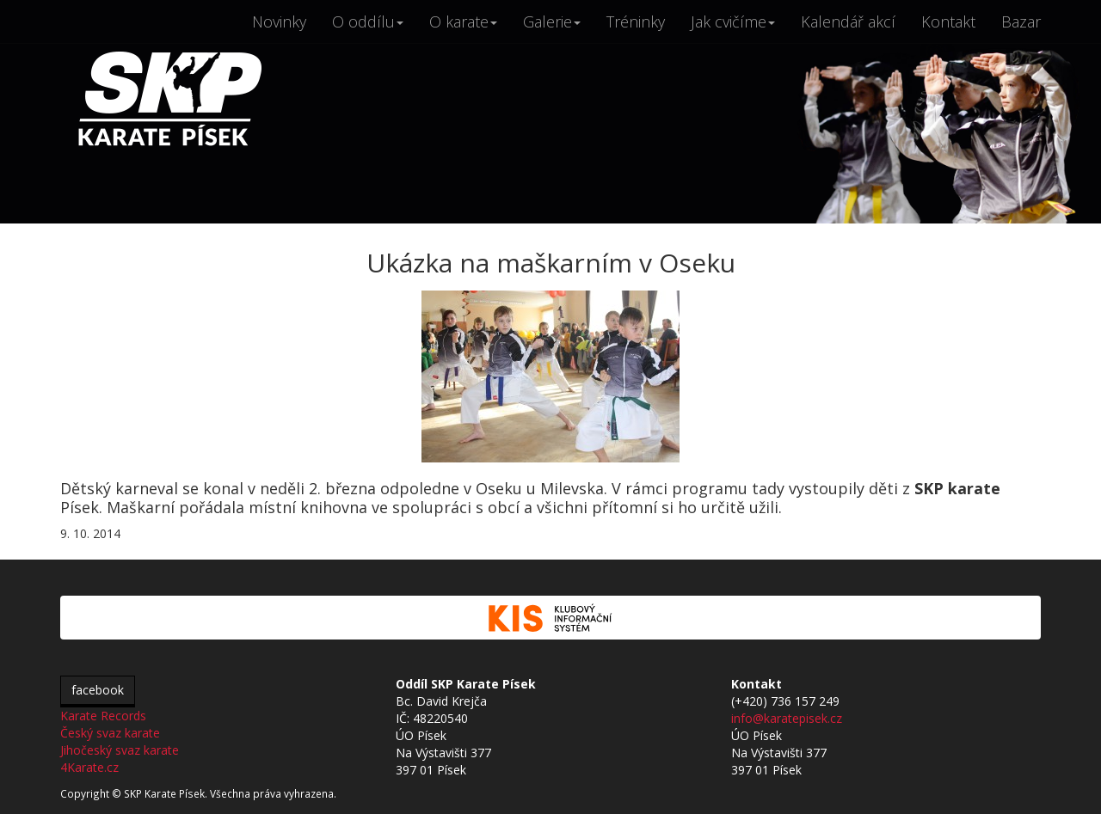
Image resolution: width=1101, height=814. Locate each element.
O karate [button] (463, 21)
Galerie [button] (552, 21)
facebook (97, 690)
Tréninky (635, 21)
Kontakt (948, 21)
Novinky (279, 21)
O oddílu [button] (367, 21)
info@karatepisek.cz (786, 718)
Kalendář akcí (848, 21)
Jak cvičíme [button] (733, 21)
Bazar (1021, 21)
